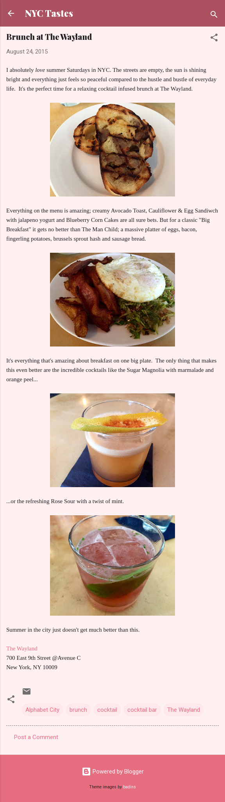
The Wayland (22, 648)
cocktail (107, 709)
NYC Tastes (49, 13)
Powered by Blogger (113, 771)
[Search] (214, 16)
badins (129, 786)
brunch (78, 709)
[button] (214, 39)
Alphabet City (42, 709)
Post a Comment (36, 737)
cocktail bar (142, 709)
